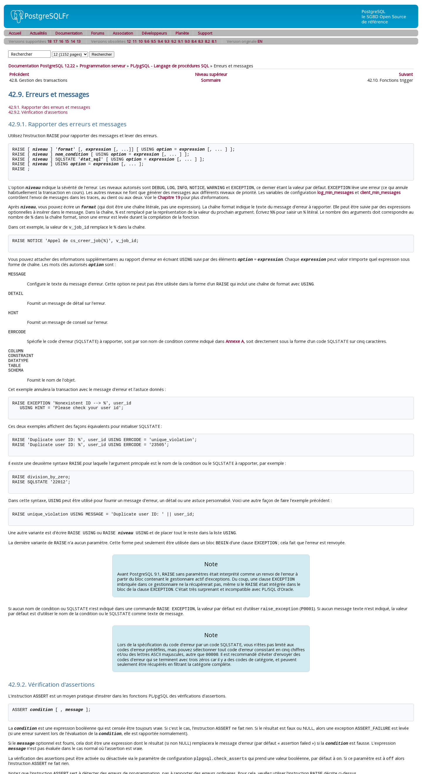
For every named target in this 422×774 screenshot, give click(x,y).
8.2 (207, 41)
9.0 (187, 41)
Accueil (15, 33)
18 (49, 41)
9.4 (160, 41)
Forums (97, 33)
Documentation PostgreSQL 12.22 (41, 66)
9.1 (180, 41)
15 (67, 41)
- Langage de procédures (169, 66)
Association (123, 33)
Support (205, 33)
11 (134, 41)
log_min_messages (335, 192)
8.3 (200, 41)
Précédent (19, 74)
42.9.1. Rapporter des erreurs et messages (49, 107)
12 (129, 41)
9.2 (173, 41)
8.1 (214, 41)
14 (73, 41)
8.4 (193, 41)
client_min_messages (380, 192)
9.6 (146, 41)
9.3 (166, 41)
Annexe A (235, 338)
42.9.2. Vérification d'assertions (38, 112)
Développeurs (154, 33)
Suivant (406, 74)
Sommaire (211, 80)
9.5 (153, 41)
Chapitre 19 (169, 197)
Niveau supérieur (211, 74)
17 (55, 41)
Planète (182, 33)
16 (61, 41)
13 (78, 41)
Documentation (68, 33)
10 (140, 41)
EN (260, 41)
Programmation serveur (102, 66)
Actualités (38, 33)
